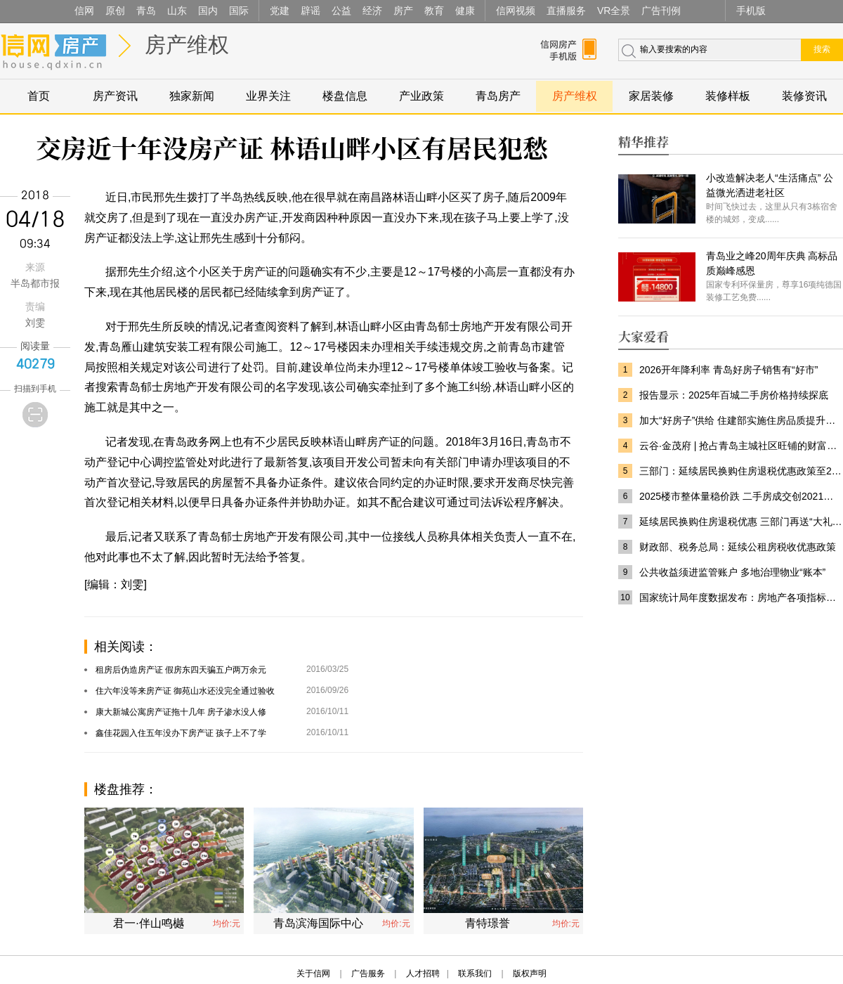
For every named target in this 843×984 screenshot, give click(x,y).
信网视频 (515, 10)
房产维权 (187, 44)
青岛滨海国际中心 (318, 923)
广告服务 (368, 973)
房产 (403, 10)
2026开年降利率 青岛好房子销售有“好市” (728, 369)
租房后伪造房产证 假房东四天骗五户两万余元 (181, 670)
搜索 (821, 49)
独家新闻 (191, 96)
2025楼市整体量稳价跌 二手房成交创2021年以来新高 (741, 496)
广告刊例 (661, 10)
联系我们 (475, 973)
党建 (279, 10)
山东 (177, 10)
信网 (84, 10)
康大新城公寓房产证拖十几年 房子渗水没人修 (181, 712)
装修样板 (727, 96)
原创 (115, 10)
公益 (341, 10)
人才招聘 (423, 973)
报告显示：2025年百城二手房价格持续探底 (733, 395)
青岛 (146, 10)
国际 (239, 10)
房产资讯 (115, 96)
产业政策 (421, 96)
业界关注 (268, 96)
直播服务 (566, 10)
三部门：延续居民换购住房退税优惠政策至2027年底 (741, 471)
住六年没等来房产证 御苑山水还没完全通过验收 (185, 691)
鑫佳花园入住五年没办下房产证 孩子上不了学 (181, 733)
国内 (208, 10)
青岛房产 (498, 96)
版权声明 (530, 973)
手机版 (751, 10)
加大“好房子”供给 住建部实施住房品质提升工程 (741, 420)
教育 (434, 10)
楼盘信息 (344, 96)
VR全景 (613, 10)
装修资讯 (804, 96)
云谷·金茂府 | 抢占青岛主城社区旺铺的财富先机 (741, 445)
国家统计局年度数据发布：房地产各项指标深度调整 (741, 597)
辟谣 (310, 10)
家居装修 (651, 96)
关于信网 (313, 973)
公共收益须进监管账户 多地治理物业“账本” (732, 572)
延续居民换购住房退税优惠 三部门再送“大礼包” (741, 521)
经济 (372, 10)
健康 (465, 10)
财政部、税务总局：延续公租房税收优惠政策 (737, 546)
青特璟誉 (487, 923)
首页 (38, 96)
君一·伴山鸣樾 (148, 923)
